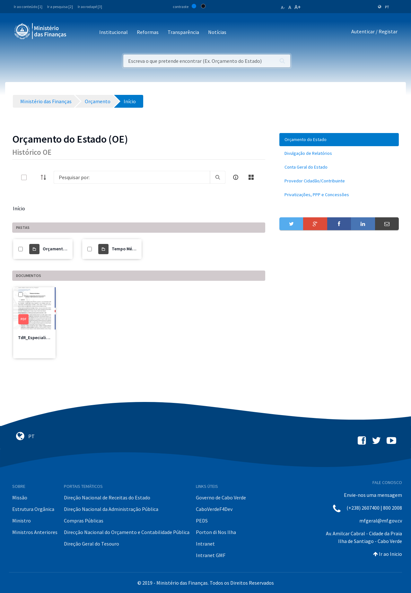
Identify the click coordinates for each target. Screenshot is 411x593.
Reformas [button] (148, 32)
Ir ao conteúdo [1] (28, 6)
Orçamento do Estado (65, 249)
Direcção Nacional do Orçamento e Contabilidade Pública (126, 532)
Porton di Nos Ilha (216, 532)
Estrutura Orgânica (33, 509)
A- (283, 7)
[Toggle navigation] (76, 33)
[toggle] (34, 177)
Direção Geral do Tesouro (91, 543)
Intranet (205, 543)
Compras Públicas (83, 520)
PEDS (202, 520)
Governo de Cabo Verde (221, 497)
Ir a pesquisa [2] (60, 6)
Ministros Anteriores (34, 532)
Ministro (21, 520)
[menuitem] (339, 139)
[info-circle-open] (236, 177)
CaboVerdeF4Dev (214, 509)
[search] (218, 177)
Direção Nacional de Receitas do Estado (107, 497)
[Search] (132, 177)
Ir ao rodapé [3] (90, 6)
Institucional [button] (113, 32)
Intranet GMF (210, 555)
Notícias (217, 32)
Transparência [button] (183, 32)
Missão (19, 497)
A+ (297, 7)
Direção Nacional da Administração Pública (111, 509)
